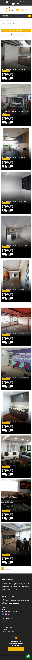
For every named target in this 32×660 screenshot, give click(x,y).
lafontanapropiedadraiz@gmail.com (17, 2)
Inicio (2, 20)
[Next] (10, 568)
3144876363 (17, 4)
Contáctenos (6, 629)
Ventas (4, 623)
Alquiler (5, 625)
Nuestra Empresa (7, 627)
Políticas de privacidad (9, 631)
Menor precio (12, 34)
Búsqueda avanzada (9, 20)
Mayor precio (21, 34)
